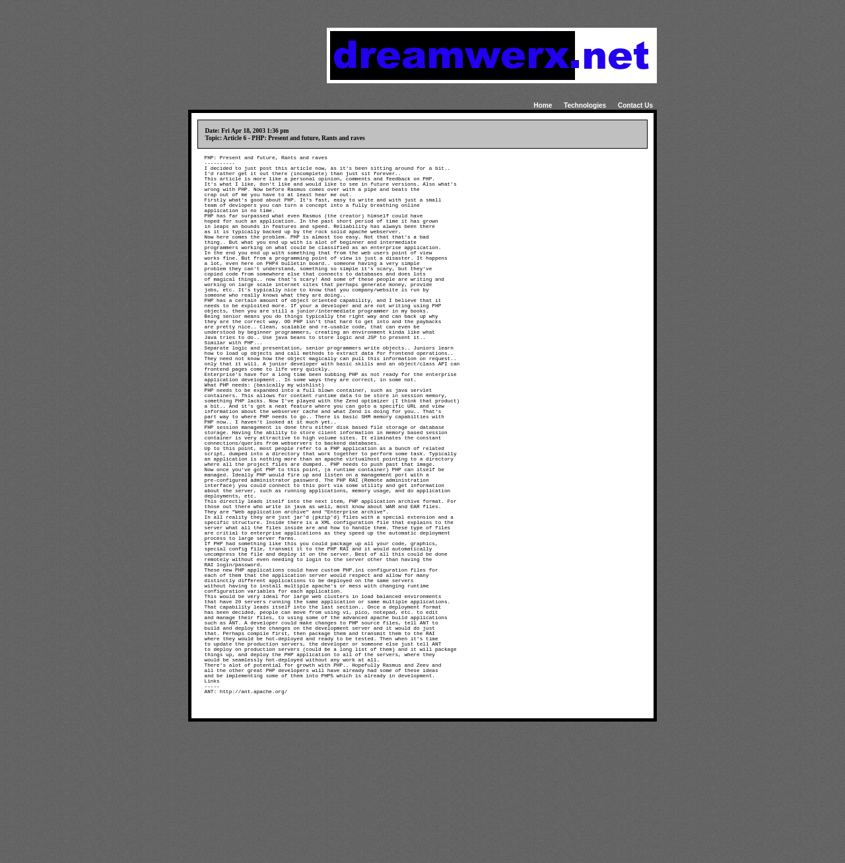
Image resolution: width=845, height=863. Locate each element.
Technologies (585, 105)
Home (542, 105)
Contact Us (635, 105)
